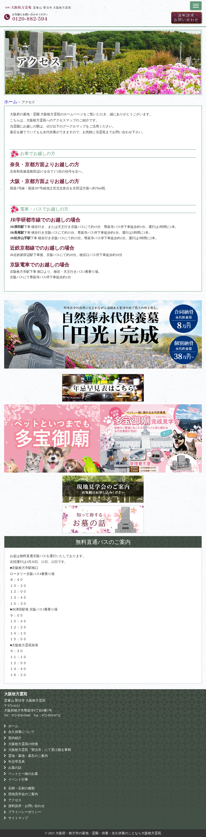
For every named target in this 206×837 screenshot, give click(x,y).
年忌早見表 (16, 762)
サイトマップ (18, 818)
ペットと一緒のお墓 (23, 774)
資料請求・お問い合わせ (26, 806)
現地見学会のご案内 (23, 794)
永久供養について (21, 732)
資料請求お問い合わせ (186, 17)
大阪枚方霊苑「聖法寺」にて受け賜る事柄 (39, 750)
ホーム (10, 101)
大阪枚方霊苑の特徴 (23, 744)
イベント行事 (18, 779)
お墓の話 (14, 768)
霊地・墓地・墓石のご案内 (28, 756)
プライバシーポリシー (24, 812)
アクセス (14, 800)
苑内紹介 (14, 738)
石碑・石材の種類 (21, 788)
